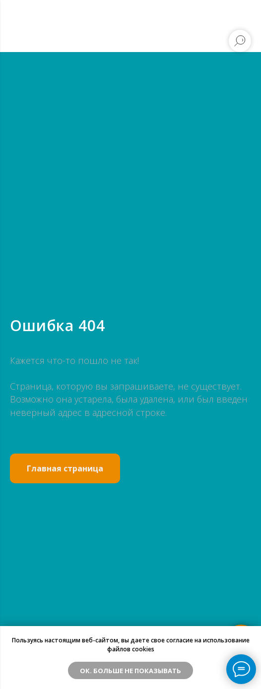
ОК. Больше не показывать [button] (130, 670)
